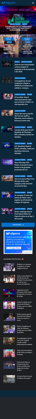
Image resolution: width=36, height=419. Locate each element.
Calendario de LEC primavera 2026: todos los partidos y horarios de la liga (18, 28)
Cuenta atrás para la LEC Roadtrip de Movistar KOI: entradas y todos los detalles (24, 134)
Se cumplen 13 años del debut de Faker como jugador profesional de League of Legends (23, 199)
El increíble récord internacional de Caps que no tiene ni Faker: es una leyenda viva (23, 100)
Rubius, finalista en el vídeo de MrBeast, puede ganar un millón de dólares (24, 329)
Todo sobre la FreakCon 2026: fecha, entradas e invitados (24, 352)
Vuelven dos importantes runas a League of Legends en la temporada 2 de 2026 (24, 68)
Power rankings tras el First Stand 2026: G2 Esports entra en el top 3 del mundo (24, 215)
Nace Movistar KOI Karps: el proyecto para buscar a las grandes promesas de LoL (23, 166)
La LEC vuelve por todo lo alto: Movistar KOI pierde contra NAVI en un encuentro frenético (27, 49)
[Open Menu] (33, 3)
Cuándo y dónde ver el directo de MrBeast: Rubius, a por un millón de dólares (24, 305)
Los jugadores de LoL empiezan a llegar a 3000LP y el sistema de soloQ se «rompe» (23, 84)
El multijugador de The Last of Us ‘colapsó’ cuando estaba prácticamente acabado (24, 341)
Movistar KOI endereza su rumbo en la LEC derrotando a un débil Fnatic (9, 49)
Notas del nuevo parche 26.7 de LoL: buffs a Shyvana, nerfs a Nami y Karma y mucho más (23, 117)
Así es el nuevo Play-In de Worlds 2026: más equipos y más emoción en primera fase (24, 182)
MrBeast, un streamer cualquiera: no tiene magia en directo (24, 266)
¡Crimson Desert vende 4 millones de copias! (24, 377)
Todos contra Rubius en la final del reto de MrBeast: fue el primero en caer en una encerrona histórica (24, 280)
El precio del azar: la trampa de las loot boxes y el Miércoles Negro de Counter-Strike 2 (23, 366)
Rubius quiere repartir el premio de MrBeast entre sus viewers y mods (24, 317)
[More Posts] (18, 225)
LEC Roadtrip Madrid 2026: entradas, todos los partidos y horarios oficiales (24, 149)
